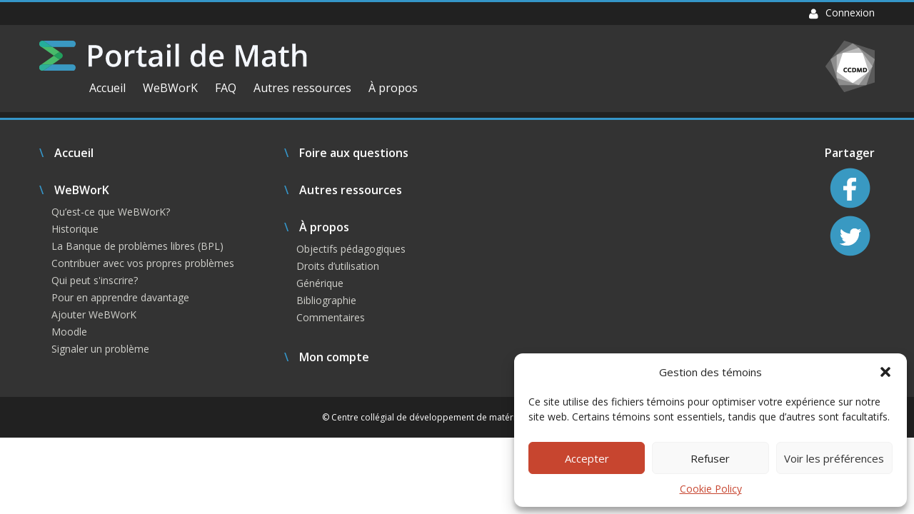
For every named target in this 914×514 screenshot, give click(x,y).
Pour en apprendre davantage (120, 297)
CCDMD (850, 66)
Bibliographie (326, 300)
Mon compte (334, 357)
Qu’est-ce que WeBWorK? (110, 211)
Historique (75, 229)
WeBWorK (170, 88)
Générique (319, 283)
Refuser (710, 458)
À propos (393, 88)
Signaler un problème (100, 349)
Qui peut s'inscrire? (94, 280)
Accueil (107, 88)
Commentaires (330, 317)
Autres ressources (302, 88)
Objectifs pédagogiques (351, 249)
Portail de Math (173, 56)
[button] (885, 372)
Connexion (842, 12)
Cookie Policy (711, 488)
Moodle (69, 331)
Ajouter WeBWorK (93, 314)
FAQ (225, 88)
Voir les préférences (834, 458)
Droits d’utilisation (337, 266)
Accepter (587, 458)
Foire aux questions (353, 153)
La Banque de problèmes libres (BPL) (137, 246)
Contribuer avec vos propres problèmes (142, 263)
